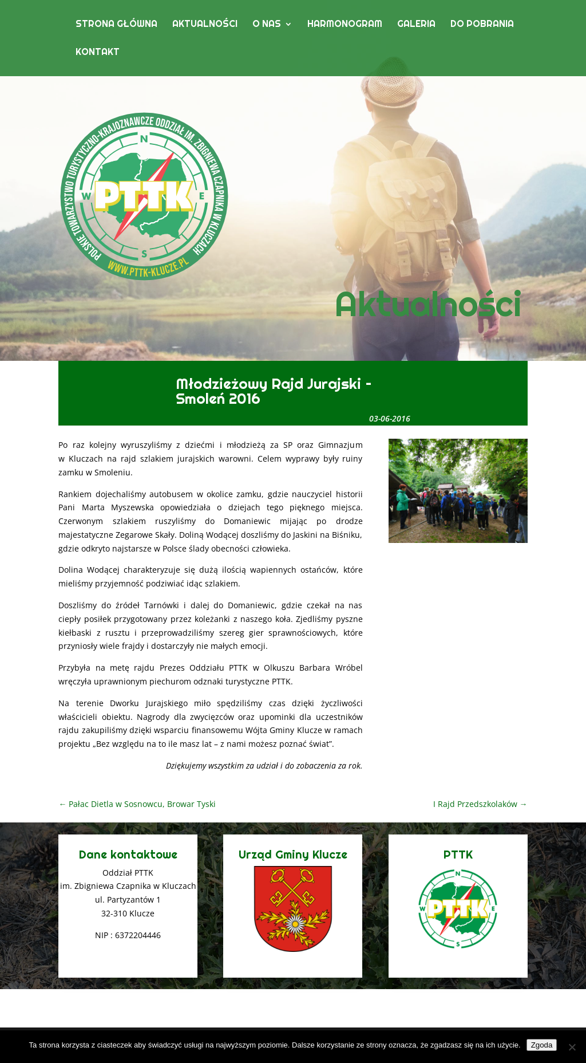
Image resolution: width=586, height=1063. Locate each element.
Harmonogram (344, 25)
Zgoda (542, 1045)
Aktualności (204, 25)
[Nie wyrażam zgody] (571, 1047)
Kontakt (98, 53)
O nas (266, 25)
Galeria (416, 25)
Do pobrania (482, 25)
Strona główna (116, 25)
